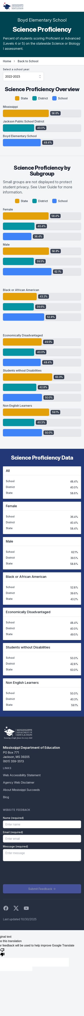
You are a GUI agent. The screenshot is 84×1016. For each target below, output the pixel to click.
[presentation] (30, 873)
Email (13, 832)
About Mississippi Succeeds (21, 790)
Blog (6, 797)
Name (13, 817)
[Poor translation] (2, 952)
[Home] (13, 6)
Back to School (28, 61)
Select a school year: (16, 69)
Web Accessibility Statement (22, 775)
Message (15, 846)
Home (7, 61)
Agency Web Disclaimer (18, 782)
